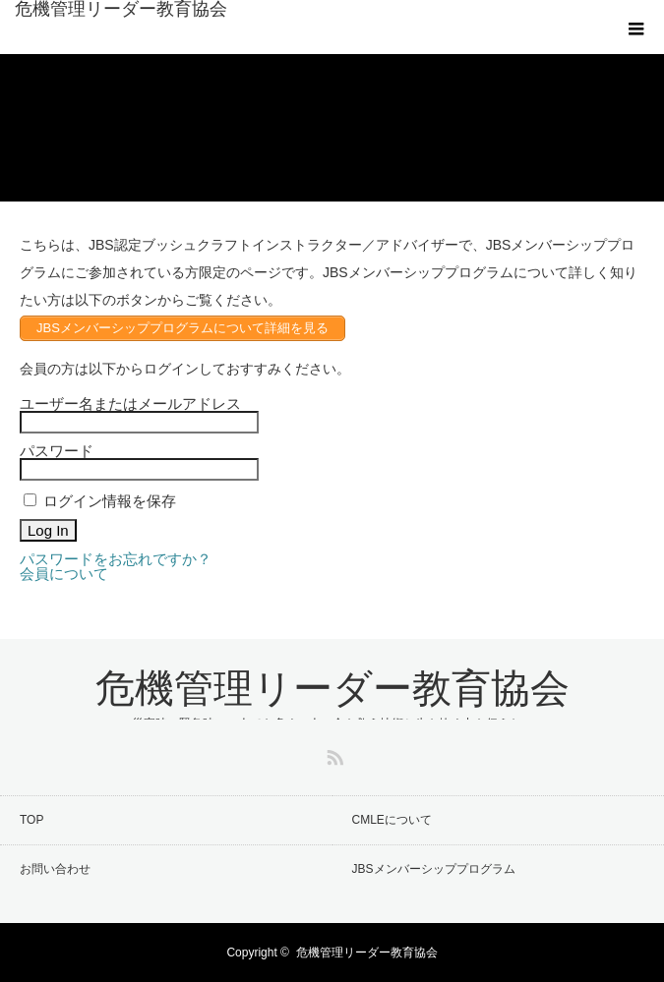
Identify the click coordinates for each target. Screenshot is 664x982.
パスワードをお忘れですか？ (115, 558)
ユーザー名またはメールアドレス (130, 403)
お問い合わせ (55, 869)
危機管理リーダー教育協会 (121, 9)
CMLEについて (392, 820)
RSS (332, 754)
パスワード (56, 450)
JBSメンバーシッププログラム (433, 869)
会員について (64, 573)
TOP (31, 820)
